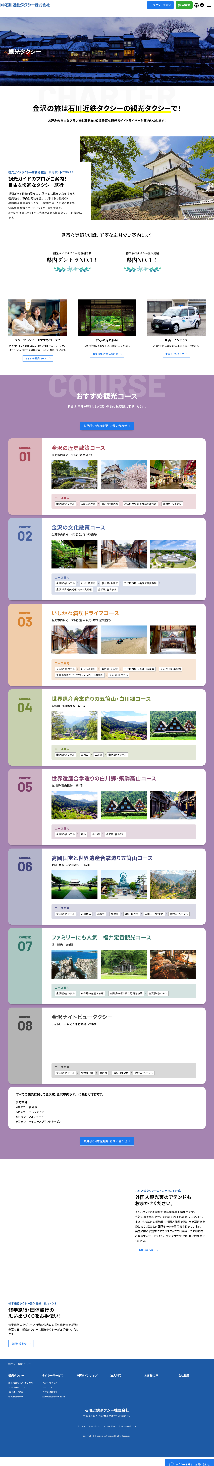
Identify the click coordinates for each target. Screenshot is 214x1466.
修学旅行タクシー (17, 1405)
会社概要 (184, 1379)
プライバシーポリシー (131, 1435)
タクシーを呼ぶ (152, 8)
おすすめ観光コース (36, 358)
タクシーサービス (52, 1379)
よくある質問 (109, 1435)
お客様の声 (151, 1379)
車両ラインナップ (174, 354)
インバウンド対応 (16, 1400)
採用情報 (176, 8)
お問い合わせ (147, 1254)
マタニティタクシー (51, 1392)
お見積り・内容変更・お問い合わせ (107, 427)
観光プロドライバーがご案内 (21, 1389)
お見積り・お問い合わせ (105, 354)
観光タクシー (16, 1379)
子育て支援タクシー (52, 1397)
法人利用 (116, 1379)
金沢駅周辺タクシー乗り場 (55, 1402)
